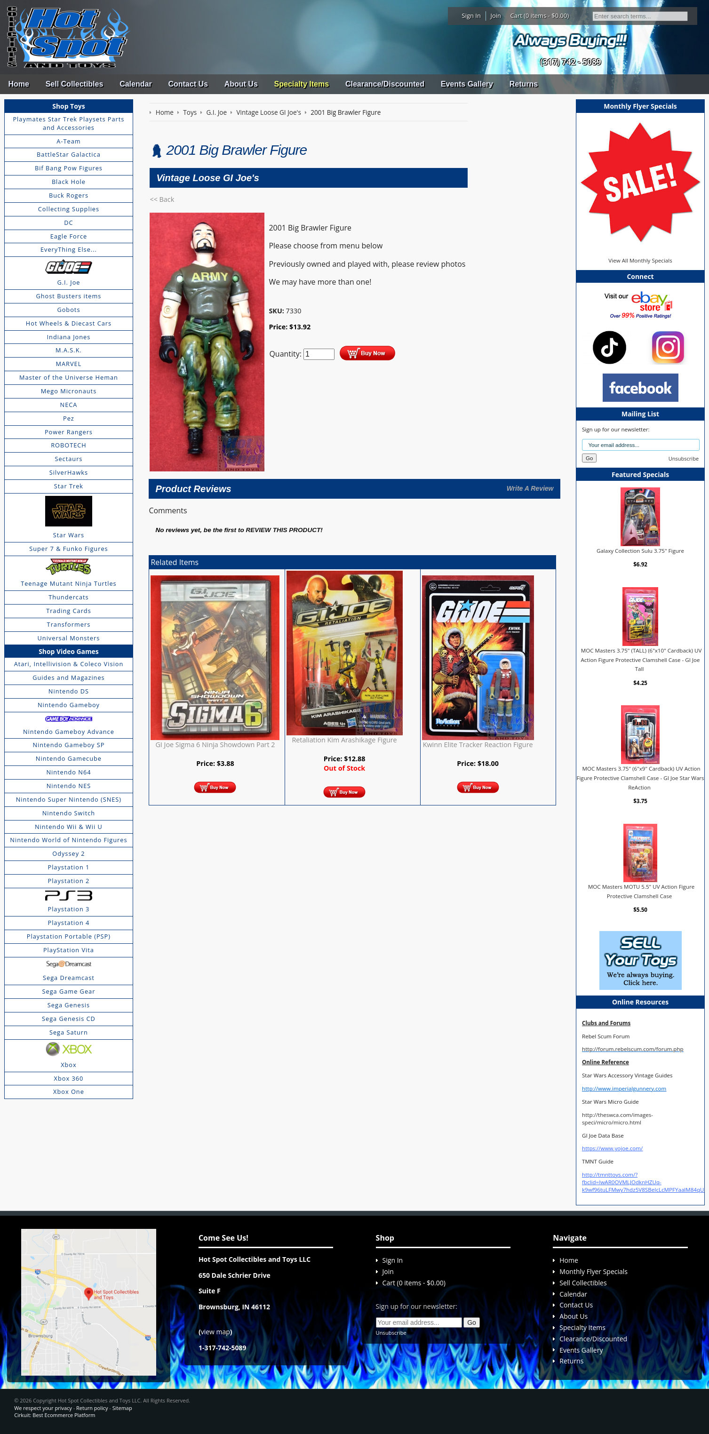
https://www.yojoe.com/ (612, 1148)
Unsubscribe (684, 458)
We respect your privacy (43, 1407)
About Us (241, 84)
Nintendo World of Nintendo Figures (68, 840)
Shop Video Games (69, 651)
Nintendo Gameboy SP (68, 745)
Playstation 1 (68, 867)
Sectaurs (68, 458)
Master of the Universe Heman (68, 377)
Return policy (92, 1407)
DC (68, 222)
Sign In (471, 15)
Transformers (69, 624)
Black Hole (69, 181)
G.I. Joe (68, 282)
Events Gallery (467, 84)
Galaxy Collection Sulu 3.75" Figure (640, 550)
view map (215, 1331)
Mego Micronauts (69, 391)
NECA (69, 404)
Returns (524, 84)
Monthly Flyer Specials (593, 1271)
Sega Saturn (68, 1032)
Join (495, 15)
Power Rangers (69, 432)
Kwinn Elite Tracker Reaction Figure (478, 744)
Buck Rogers (68, 195)
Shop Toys (68, 106)
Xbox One (68, 1091)
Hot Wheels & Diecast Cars (69, 323)
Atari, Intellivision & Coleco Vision (69, 664)
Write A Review (530, 488)
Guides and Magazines (68, 677)
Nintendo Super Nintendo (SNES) (68, 799)
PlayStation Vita (68, 950)
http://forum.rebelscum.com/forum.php (633, 1048)
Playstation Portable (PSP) (69, 936)
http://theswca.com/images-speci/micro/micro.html (617, 1118)
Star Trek (68, 486)
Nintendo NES (69, 785)
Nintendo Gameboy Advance (68, 731)
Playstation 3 (68, 909)
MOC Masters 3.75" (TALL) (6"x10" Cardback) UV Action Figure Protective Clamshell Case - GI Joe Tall (641, 659)
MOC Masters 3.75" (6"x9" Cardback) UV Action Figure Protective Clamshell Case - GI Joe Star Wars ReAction (640, 777)
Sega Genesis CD (69, 1018)
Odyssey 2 (68, 853)
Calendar (135, 84)
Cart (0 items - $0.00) (539, 15)
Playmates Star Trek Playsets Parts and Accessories (68, 123)
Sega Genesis (69, 1005)
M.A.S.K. (69, 350)
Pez (68, 418)
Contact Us (187, 84)
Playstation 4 (68, 922)
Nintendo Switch (69, 813)
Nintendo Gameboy (69, 705)
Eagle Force (69, 236)
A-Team (68, 141)
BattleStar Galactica (69, 154)
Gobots (68, 309)
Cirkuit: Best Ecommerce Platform (54, 1414)
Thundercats (68, 597)
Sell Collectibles (75, 84)
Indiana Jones (69, 337)
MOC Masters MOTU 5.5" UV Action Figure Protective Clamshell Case (641, 891)
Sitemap (122, 1407)
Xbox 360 (69, 1078)
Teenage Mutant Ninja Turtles (69, 583)
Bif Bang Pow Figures (69, 168)
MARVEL (69, 363)
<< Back (162, 199)
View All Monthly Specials (640, 260)
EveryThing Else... (68, 249)
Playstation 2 (68, 880)
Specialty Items (301, 84)
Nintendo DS (68, 691)
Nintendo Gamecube (69, 758)
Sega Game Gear (69, 991)
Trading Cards (68, 610)
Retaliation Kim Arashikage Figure (344, 739)
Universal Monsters (69, 638)
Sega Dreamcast (69, 977)
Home (18, 84)
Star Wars (68, 535)
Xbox (69, 1064)
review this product (283, 530)
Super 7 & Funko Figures (68, 548)
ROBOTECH (68, 445)
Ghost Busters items (68, 296)
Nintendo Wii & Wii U (69, 826)
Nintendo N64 (68, 772)
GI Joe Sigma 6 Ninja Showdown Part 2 (215, 744)
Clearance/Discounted (384, 84)
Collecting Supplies (68, 209)
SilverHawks (68, 472)
